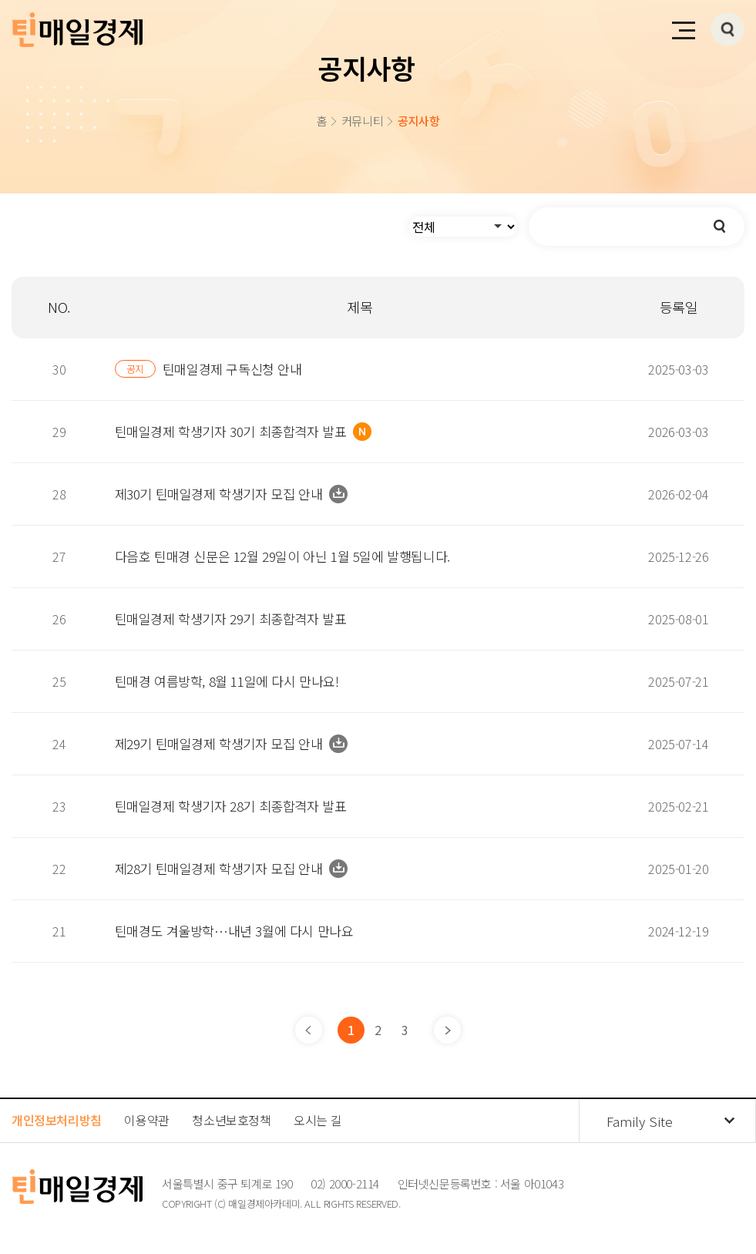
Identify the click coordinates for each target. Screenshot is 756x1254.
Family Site (639, 1121)
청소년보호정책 (231, 1120)
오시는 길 (317, 1120)
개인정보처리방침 (57, 1120)
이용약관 (146, 1120)
